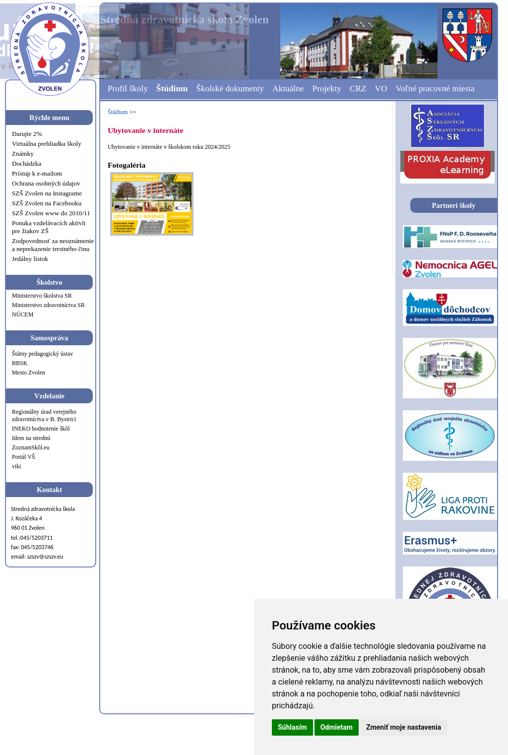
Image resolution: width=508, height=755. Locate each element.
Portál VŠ (23, 456)
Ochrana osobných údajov (46, 183)
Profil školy (128, 88)
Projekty (326, 88)
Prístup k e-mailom (37, 173)
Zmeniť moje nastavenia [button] (403, 727)
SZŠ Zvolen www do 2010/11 (51, 213)
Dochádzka (26, 163)
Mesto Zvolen (28, 372)
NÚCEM (22, 314)
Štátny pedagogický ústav (42, 353)
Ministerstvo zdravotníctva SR (48, 305)
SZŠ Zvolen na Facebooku (46, 203)
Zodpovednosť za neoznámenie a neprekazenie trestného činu (53, 244)
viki (16, 466)
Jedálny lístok (30, 258)
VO (381, 88)
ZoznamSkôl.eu (31, 447)
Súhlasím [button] (292, 727)
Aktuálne (288, 88)
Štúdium (172, 88)
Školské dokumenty (230, 88)
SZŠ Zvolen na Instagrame (47, 193)
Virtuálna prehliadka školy (46, 143)
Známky (23, 153)
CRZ (358, 88)
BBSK (19, 363)
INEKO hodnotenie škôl (41, 428)
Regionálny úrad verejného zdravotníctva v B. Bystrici (44, 415)
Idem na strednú (31, 438)
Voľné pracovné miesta (434, 88)
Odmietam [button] (336, 727)
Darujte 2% (27, 133)
